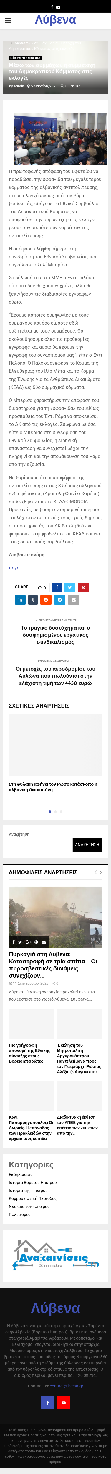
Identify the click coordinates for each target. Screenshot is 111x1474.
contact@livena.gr (66, 1386)
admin (19, 86)
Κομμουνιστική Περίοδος (33, 1198)
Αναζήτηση (19, 834)
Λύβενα (55, 21)
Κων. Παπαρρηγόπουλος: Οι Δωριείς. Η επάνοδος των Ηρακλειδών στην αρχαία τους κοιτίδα (31, 1128)
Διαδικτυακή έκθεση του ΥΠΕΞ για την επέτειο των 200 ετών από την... (77, 1125)
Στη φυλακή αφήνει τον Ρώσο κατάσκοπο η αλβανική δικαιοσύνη (53, 787)
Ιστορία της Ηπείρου (28, 1190)
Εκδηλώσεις (21, 1174)
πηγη (14, 568)
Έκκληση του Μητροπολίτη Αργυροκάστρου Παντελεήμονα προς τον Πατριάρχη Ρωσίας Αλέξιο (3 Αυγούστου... (79, 1058)
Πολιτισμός (20, 1214)
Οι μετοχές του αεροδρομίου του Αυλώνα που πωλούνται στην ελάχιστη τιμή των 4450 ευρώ (55, 676)
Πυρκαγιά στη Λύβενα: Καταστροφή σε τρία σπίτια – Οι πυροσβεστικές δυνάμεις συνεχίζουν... (53, 965)
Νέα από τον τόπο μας (25, 57)
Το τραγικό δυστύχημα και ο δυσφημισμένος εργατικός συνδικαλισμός (55, 635)
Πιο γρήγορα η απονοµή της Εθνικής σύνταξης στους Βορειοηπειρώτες (29, 1053)
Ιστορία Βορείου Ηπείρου (33, 1182)
